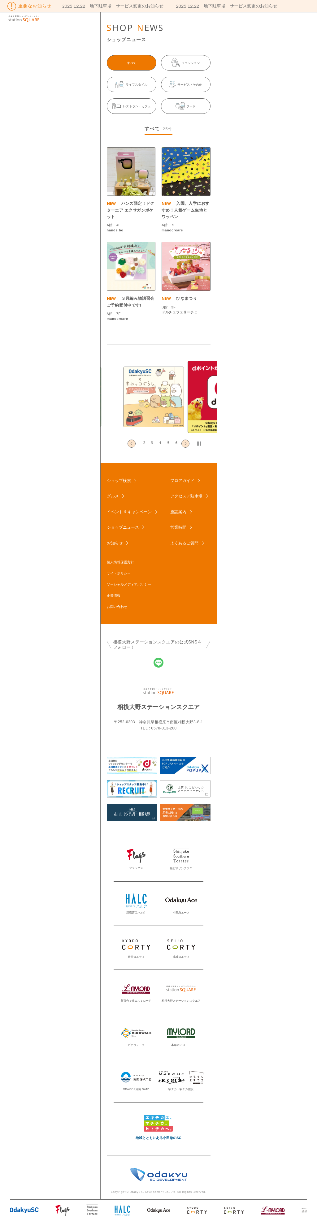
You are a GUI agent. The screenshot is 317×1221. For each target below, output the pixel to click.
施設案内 (178, 512)
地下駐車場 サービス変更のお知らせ (122, 5)
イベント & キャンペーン (129, 512)
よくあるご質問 (184, 543)
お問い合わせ (117, 606)
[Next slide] (185, 444)
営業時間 (178, 527)
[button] (142, 443)
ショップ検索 (119, 481)
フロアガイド (182, 481)
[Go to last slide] (132, 444)
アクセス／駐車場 (186, 496)
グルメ (113, 496)
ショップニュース (123, 527)
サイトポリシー (119, 573)
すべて (131, 63)
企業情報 (113, 595)
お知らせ (115, 543)
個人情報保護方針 (120, 562)
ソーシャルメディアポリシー (129, 584)
